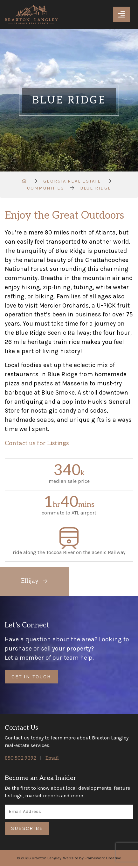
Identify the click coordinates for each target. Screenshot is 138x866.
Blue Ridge (95, 188)
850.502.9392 (20, 758)
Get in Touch (31, 677)
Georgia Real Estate (72, 181)
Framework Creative (103, 858)
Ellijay (34, 581)
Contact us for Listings (37, 443)
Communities (45, 188)
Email (52, 758)
